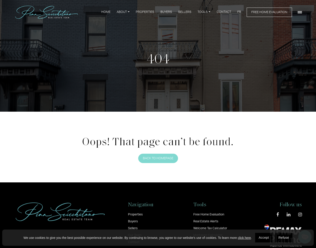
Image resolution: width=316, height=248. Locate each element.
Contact (224, 12)
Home (105, 12)
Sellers (184, 12)
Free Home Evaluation (269, 12)
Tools (203, 12)
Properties (145, 12)
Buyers (166, 12)
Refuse (283, 237)
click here (244, 238)
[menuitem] (239, 12)
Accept (264, 237)
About (122, 12)
